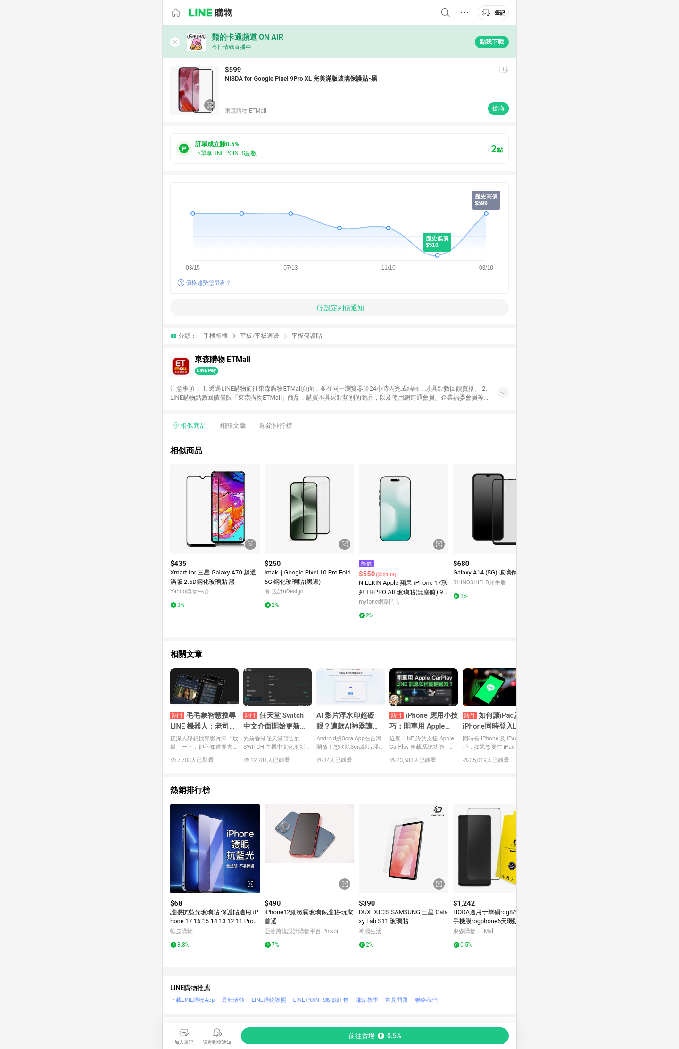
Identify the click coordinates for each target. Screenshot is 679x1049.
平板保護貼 (306, 335)
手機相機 (215, 335)
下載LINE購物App (192, 1000)
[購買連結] (375, 1035)
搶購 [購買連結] (498, 108)
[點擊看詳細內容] (215, 509)
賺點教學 (367, 1000)
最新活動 (233, 1000)
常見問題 (396, 1000)
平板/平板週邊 (259, 335)
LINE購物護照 (268, 1000)
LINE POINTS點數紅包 (321, 1000)
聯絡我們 (426, 1000)
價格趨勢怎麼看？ (208, 282)
